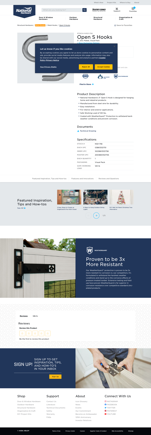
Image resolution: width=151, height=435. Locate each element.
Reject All (86, 67)
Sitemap (130, 431)
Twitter (110, 408)
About (136, 2)
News (78, 405)
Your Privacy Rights (48, 67)
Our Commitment (83, 411)
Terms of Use (56, 431)
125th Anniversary (83, 417)
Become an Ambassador (86, 414)
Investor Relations (83, 420)
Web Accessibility (117, 431)
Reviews (24, 316)
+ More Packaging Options (88, 43)
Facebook (111, 405)
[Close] (114, 46)
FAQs (48, 417)
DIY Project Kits (24, 414)
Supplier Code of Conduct (98, 431)
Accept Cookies (103, 67)
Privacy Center (70, 431)
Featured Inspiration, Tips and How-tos (49, 179)
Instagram (111, 401)
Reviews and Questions (109, 179)
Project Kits (111, 2)
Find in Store (87, 84)
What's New (98, 2)
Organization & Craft (125, 18)
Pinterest (111, 411)
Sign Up (55, 377)
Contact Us (51, 401)
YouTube (110, 414)
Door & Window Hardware (46, 18)
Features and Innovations (82, 179)
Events (78, 408)
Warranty (50, 414)
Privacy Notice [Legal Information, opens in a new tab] (52, 60)
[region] (76, 58)
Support (52, 396)
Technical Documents (55, 408)
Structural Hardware (98, 18)
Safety (49, 411)
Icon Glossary (81, 401)
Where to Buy (125, 2)
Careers (82, 431)
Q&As (35, 316)
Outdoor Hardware (73, 18)
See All (21, 208)
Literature (50, 405)
